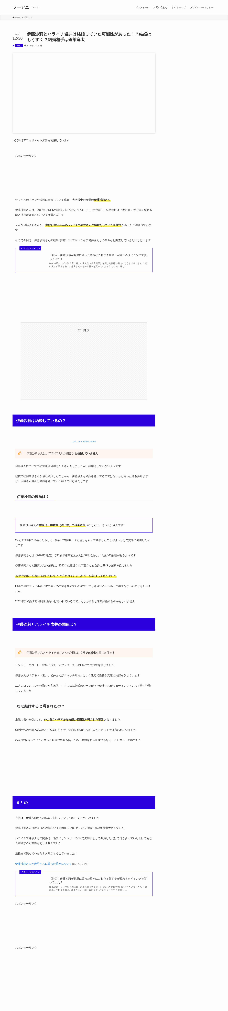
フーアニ (21, 7)
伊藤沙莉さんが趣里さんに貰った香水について (43, 863)
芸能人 (19, 46)
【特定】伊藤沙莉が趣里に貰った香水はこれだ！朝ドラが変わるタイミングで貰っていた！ (98, 257)
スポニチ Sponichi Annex (84, 441)
